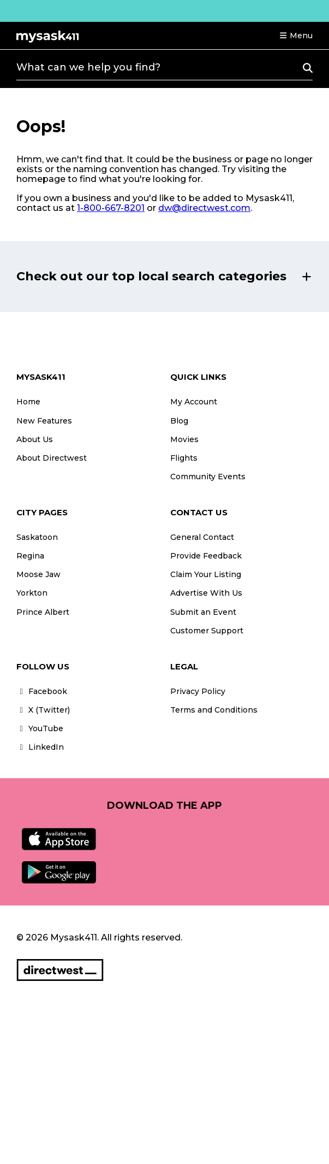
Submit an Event (203, 612)
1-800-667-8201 (111, 208)
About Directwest (51, 458)
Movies (184, 439)
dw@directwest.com (204, 208)
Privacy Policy (197, 691)
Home (28, 402)
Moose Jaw (38, 574)
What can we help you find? (88, 67)
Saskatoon (37, 537)
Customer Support (206, 631)
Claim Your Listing (205, 574)
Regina (30, 556)
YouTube (39, 728)
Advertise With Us (206, 593)
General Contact (202, 537)
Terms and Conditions (214, 710)
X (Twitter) (43, 710)
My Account (193, 402)
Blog (179, 421)
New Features (44, 421)
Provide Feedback (206, 556)
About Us (34, 439)
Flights (184, 458)
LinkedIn (40, 747)
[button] (295, 35)
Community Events (208, 476)
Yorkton (31, 593)
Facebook (41, 691)
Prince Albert (42, 612)
